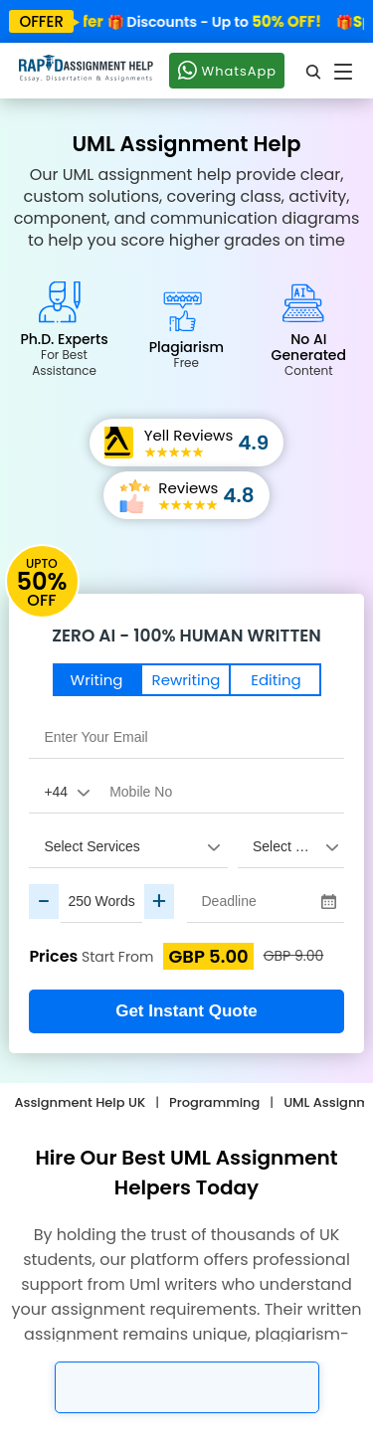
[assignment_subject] (291, 846)
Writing (97, 679)
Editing (275, 679)
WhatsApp (227, 70)
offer (41, 21)
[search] (314, 71)
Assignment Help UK (79, 1102)
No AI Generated (309, 354)
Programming (214, 1102)
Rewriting (186, 679)
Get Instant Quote (186, 1010)
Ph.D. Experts (63, 354)
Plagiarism (186, 354)
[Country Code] (61, 792)
